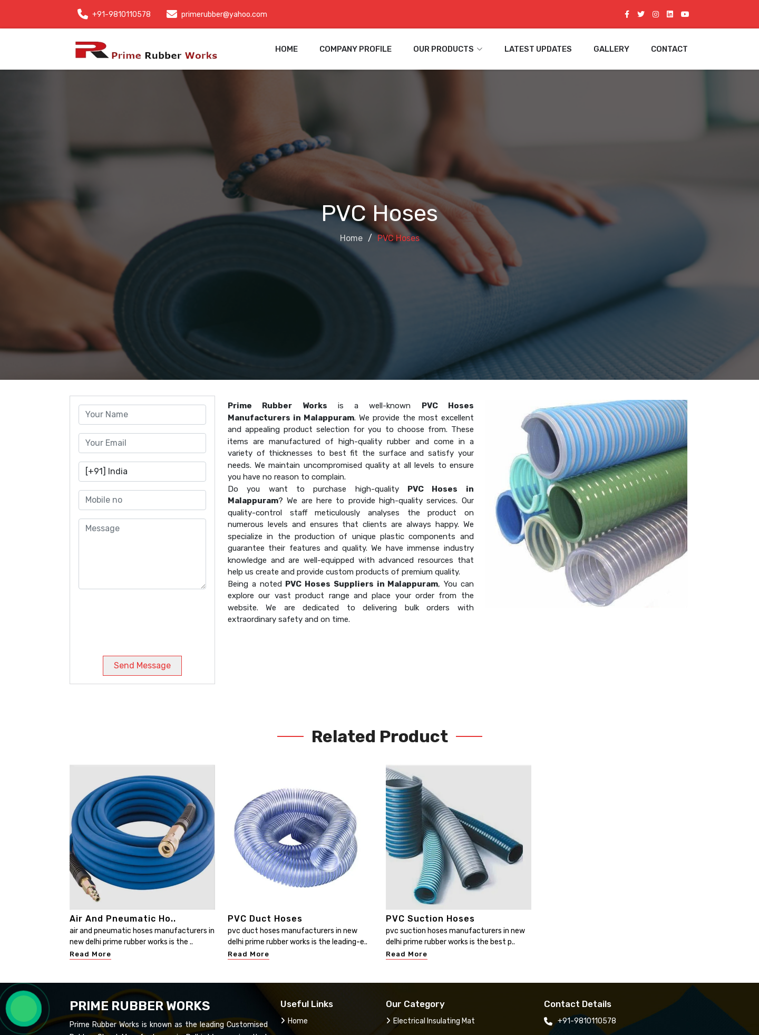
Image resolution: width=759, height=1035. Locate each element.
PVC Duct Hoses (265, 919)
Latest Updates (538, 49)
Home (286, 49)
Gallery (611, 49)
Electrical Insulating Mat (430, 1021)
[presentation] (150, 618)
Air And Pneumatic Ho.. (123, 919)
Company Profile (355, 49)
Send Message (142, 665)
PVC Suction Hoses (430, 919)
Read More (90, 954)
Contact (669, 49)
